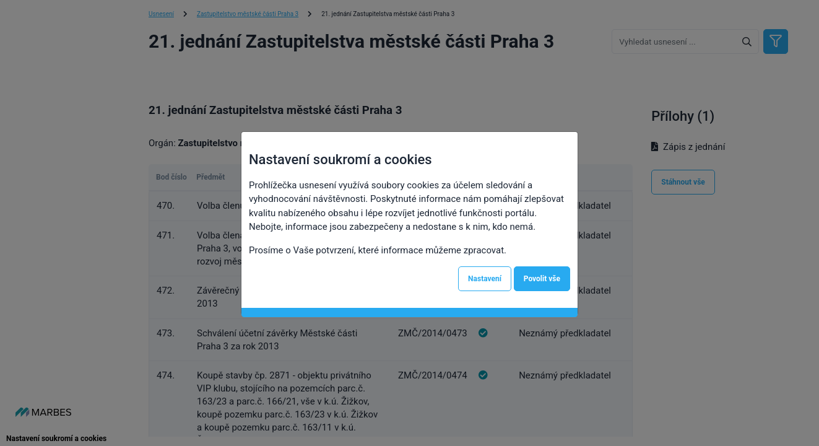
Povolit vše (542, 278)
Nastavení (484, 278)
